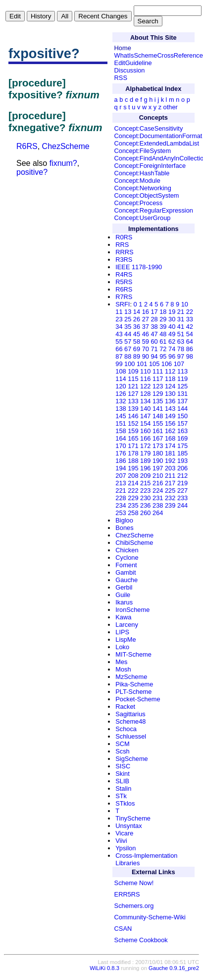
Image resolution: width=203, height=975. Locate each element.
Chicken (126, 550)
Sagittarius (130, 714)
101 (142, 364)
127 (133, 393)
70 (145, 349)
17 (154, 311)
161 (157, 431)
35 (127, 326)
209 (145, 475)
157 (182, 423)
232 (170, 498)
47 (154, 334)
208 (133, 475)
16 (145, 311)
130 (170, 393)
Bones (124, 527)
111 (157, 371)
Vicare (124, 833)
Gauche (126, 580)
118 (170, 378)
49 (171, 334)
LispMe (125, 639)
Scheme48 (130, 721)
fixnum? (63, 163)
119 (182, 378)
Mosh (123, 669)
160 (145, 431)
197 (157, 468)
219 (182, 483)
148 (157, 416)
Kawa (123, 617)
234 (120, 505)
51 (180, 334)
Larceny (126, 624)
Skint (122, 773)
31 (180, 319)
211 (170, 475)
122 (145, 386)
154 (145, 423)
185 (182, 453)
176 (120, 453)
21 (180, 311)
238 (157, 505)
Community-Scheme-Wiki (150, 917)
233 (182, 498)
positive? (32, 172)
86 (189, 349)
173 (157, 446)
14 (136, 311)
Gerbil (123, 587)
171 (133, 446)
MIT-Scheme (133, 654)
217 (170, 483)
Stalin (123, 788)
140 (145, 408)
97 (180, 356)
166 (145, 438)
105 (154, 364)
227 (182, 490)
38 (154, 326)
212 (182, 475)
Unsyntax (128, 825)
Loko (122, 647)
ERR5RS (127, 894)
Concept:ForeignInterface (150, 165)
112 (170, 371)
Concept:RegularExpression (153, 210)
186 (120, 460)
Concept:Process (138, 203)
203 (170, 468)
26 (136, 319)
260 (145, 513)
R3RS (123, 259)
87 (118, 356)
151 (120, 423)
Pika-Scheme (134, 684)
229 (133, 498)
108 (120, 371)
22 (189, 311)
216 (157, 483)
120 (120, 386)
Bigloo (124, 520)
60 (154, 341)
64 (189, 341)
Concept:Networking (142, 188)
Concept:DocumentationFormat (158, 136)
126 (120, 393)
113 (182, 371)
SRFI (122, 304)
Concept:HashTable (142, 173)
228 (120, 498)
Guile (122, 595)
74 (171, 349)
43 (118, 334)
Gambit (125, 572)
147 (145, 416)
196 (145, 468)
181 (170, 453)
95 (162, 356)
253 (120, 513)
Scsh (122, 751)
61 (162, 341)
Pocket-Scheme (137, 699)
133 (133, 401)
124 (170, 386)
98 (189, 356)
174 (170, 446)
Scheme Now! (134, 883)
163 (182, 431)
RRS (122, 244)
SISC (122, 766)
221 (120, 490)
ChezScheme (66, 146)
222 (133, 490)
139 (133, 408)
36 (136, 326)
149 (170, 416)
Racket (125, 706)
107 (179, 364)
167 (157, 438)
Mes (121, 662)
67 (127, 349)
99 (118, 364)
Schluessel (130, 736)
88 (127, 356)
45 (136, 334)
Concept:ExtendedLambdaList (156, 143)
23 (118, 319)
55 (118, 341)
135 (157, 401)
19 (171, 311)
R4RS (123, 274)
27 (145, 319)
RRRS (124, 252)
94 (154, 356)
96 (171, 356)
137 (182, 401)
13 (127, 311)
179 (145, 453)
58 (136, 341)
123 (157, 386)
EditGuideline (133, 63)
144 (182, 408)
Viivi (121, 840)
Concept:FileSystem (142, 150)
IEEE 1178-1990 (138, 267)
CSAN (123, 928)
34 (118, 326)
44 (127, 334)
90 (145, 356)
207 (120, 475)
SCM (122, 744)
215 (145, 483)
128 (145, 393)
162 (170, 431)
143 (170, 408)
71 (154, 349)
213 (120, 483)
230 (145, 498)
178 (133, 453)
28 (154, 319)
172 (145, 446)
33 (189, 319)
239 (170, 505)
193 (182, 460)
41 (180, 326)
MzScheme (131, 676)
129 (157, 393)
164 (120, 438)
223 (145, 490)
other (170, 107)
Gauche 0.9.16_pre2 (174, 968)
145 (120, 416)
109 (133, 371)
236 (145, 505)
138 (120, 408)
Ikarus (124, 602)
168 (170, 438)
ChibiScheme (134, 542)
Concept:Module (137, 180)
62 (171, 341)
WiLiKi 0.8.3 (104, 968)
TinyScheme (133, 818)
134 (145, 401)
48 (162, 334)
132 (120, 401)
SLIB (122, 781)
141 (157, 408)
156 (170, 423)
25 (127, 319)
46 (145, 334)
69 (136, 349)
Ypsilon (125, 848)
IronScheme (132, 609)
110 (145, 371)
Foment (126, 565)
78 (180, 349)
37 (145, 326)
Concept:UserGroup (142, 218)
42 (189, 326)
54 (189, 334)
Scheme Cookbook (141, 940)
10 (184, 304)
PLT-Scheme (133, 691)
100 (129, 364)
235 (133, 505)
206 (182, 468)
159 (133, 431)
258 (133, 513)
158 (120, 431)
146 (133, 416)
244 (182, 505)
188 (133, 460)
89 (136, 356)
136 (170, 401)
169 (182, 438)
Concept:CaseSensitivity (148, 128)
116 (145, 378)
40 (171, 326)
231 (157, 498)
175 (182, 446)
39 (162, 326)
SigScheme (131, 758)
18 (162, 311)
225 (170, 490)
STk (121, 796)
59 (145, 341)
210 (157, 475)
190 (157, 460)
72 (162, 349)
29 (162, 319)
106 (166, 364)
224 (157, 490)
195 (133, 468)
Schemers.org (134, 905)
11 (118, 311)
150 (182, 416)
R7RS (123, 296)
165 (133, 438)
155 (157, 423)
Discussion (129, 70)
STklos (125, 803)
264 (157, 513)
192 (170, 460)
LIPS (122, 632)
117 (157, 378)
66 (118, 349)
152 (133, 423)
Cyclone (126, 557)
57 (127, 341)
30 (171, 319)
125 (182, 386)
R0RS (123, 237)
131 (182, 393)
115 (133, 378)
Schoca (126, 729)
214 (133, 483)
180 (157, 453)
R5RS (123, 282)
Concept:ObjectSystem (146, 195)
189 (145, 460)
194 (120, 468)
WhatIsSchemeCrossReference (158, 55)
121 (133, 386)
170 (120, 446)
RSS (120, 77)
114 (120, 378)
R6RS (27, 146)
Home (122, 48)
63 (180, 341)
